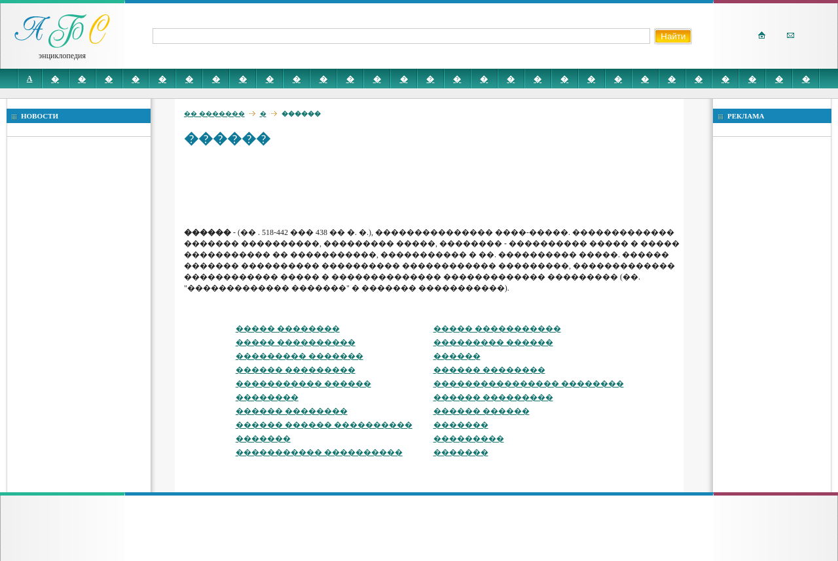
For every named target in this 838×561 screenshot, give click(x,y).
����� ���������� (295, 342)
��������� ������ (493, 342)
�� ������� (214, 113)
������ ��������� (295, 369)
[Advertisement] (422, 186)
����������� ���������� (319, 452)
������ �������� (489, 369)
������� (460, 424)
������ (457, 356)
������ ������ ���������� (324, 424)
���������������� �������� (528, 383)
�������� (267, 397)
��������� (468, 438)
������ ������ (481, 411)
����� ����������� (497, 328)
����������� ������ (303, 383)
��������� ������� (299, 356)
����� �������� (288, 328)
